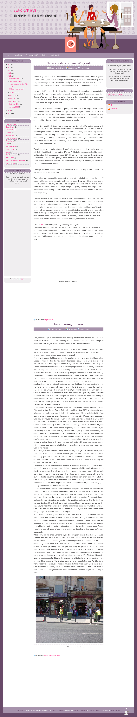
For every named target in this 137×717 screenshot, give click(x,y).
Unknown (114, 108)
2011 (9, 110)
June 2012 (12, 92)
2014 (9, 70)
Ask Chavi (25, 10)
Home (7, 55)
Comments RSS (32, 55)
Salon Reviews (11, 146)
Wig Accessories (12, 155)
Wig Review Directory (115, 94)
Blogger (21, 279)
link (42, 224)
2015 (9, 67)
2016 (9, 64)
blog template (116, 710)
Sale (7, 144)
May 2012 (12, 95)
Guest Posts (10, 127)
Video (8, 152)
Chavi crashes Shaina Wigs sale (68, 63)
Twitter (44, 55)
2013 (9, 73)
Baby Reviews (11, 124)
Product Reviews (12, 138)
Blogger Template (57, 710)
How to (8, 132)
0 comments (85, 68)
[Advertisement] (17, 231)
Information (10, 135)
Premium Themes (94, 710)
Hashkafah (10, 130)
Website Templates (80, 710)
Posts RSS (18, 55)
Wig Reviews (10, 163)
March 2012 (13, 101)
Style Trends (10, 149)
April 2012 (12, 98)
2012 (9, 76)
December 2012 (14, 78)
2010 (9, 113)
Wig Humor (10, 158)
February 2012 (14, 104)
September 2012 (15, 81)
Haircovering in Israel (16, 89)
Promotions (10, 141)
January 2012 (14, 107)
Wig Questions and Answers (16, 160)
